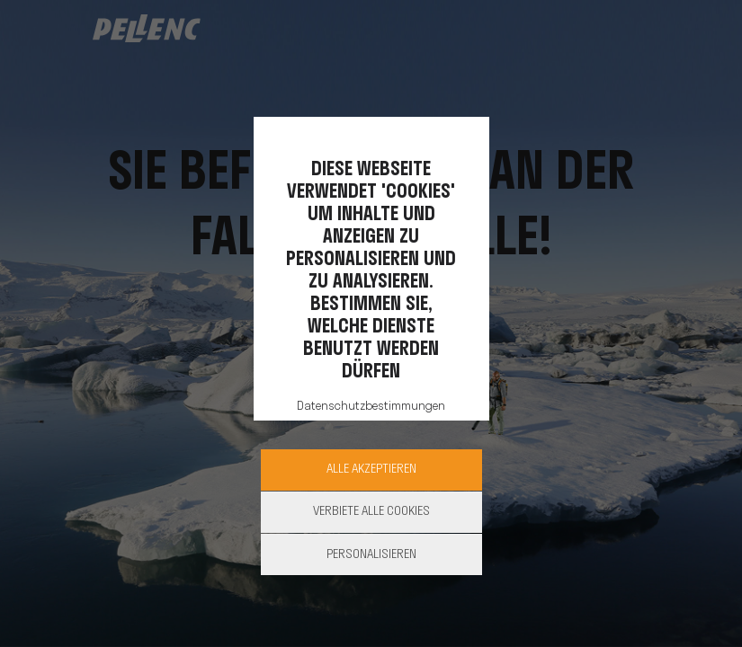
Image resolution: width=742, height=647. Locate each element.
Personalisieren (371, 555)
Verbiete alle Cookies (371, 511)
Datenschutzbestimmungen (371, 406)
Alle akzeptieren (371, 469)
